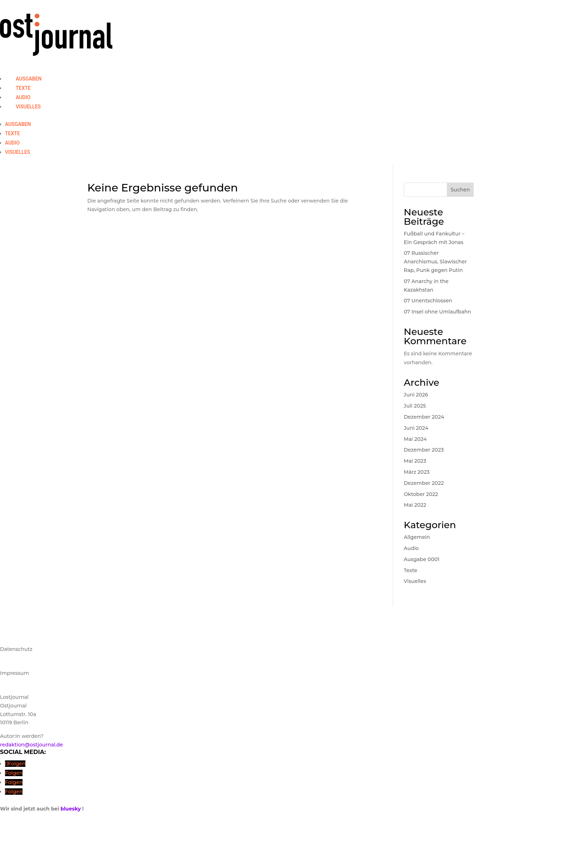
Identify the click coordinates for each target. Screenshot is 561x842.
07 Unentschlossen (428, 300)
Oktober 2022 (421, 494)
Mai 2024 (415, 439)
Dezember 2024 (424, 417)
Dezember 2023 (424, 450)
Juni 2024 (416, 428)
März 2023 (417, 472)
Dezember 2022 (424, 483)
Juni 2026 (416, 394)
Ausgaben (29, 79)
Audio (23, 97)
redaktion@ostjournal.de (31, 744)
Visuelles (28, 106)
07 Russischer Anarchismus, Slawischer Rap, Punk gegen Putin (435, 261)
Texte (23, 88)
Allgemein (417, 537)
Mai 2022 (415, 505)
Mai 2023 (415, 461)
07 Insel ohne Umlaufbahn (437, 311)
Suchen (460, 189)
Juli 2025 (415, 406)
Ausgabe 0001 (422, 559)
